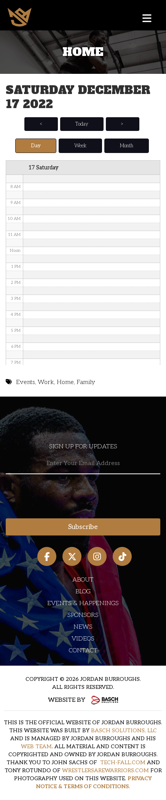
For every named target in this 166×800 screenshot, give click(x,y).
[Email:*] (83, 463)
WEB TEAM (36, 746)
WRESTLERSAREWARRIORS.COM (105, 770)
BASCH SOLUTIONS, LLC (124, 730)
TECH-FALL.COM (122, 762)
